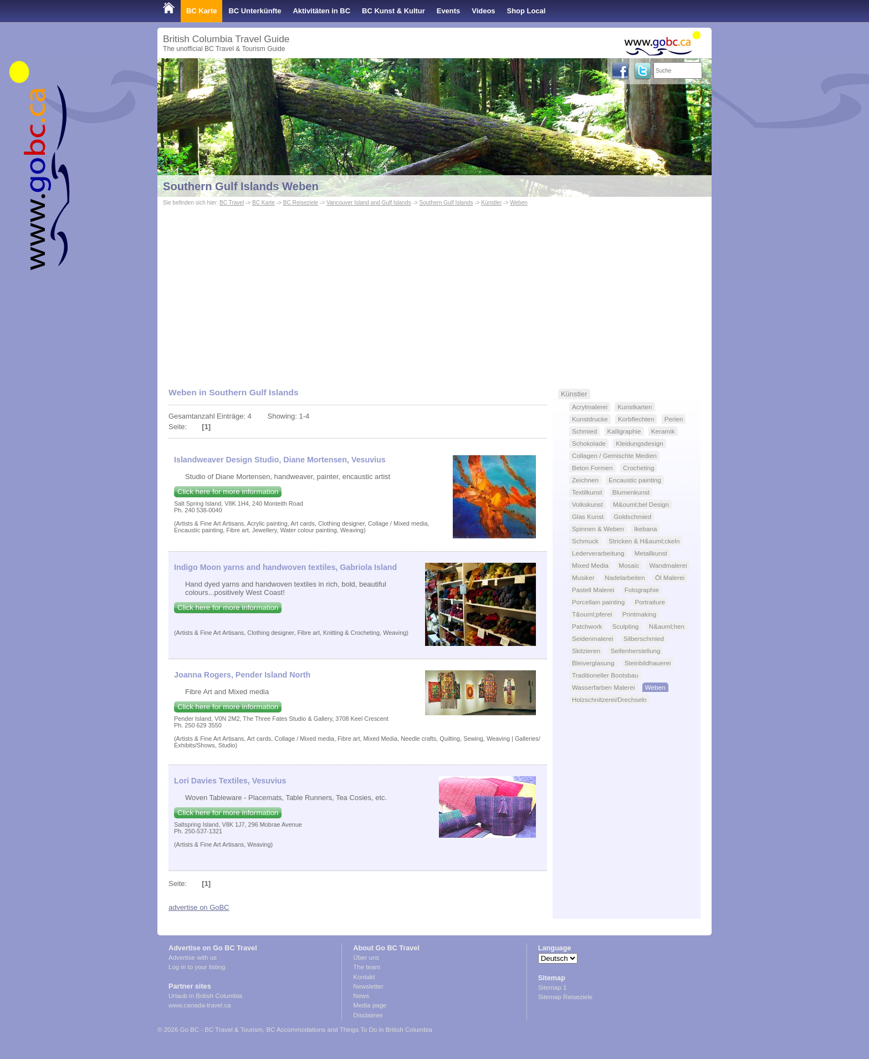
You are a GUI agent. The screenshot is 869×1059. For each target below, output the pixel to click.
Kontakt (364, 977)
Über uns (366, 957)
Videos (483, 11)
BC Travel (231, 203)
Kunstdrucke (590, 418)
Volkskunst (587, 504)
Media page (369, 1005)
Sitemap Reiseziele (565, 997)
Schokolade (589, 443)
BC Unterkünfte (254, 11)
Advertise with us (192, 957)
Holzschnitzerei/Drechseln (609, 699)
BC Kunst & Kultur (393, 11)
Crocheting (638, 467)
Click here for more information (227, 491)
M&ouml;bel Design (641, 504)
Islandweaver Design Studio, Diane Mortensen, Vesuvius (280, 459)
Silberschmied (643, 638)
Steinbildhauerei (648, 662)
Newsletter (368, 986)
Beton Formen (592, 467)
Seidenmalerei (593, 638)
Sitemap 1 (552, 987)
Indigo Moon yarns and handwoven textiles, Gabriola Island (285, 567)
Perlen (673, 418)
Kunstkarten (634, 406)
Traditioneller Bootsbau (605, 675)
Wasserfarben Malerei (603, 687)
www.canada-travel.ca (199, 1005)
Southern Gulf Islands (446, 203)
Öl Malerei (669, 577)
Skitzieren (586, 650)
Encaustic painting (635, 479)
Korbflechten (636, 418)
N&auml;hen (666, 626)
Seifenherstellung (635, 650)
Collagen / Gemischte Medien (614, 455)
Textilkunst (587, 492)
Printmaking (639, 614)
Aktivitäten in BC (321, 11)
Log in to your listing (196, 967)
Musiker (583, 577)
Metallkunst (651, 553)
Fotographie (642, 589)
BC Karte (201, 11)
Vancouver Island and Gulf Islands (368, 203)
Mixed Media (590, 565)
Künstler (491, 203)
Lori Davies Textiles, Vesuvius (230, 780)
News (361, 995)
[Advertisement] (434, 291)
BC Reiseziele (300, 203)
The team (366, 967)
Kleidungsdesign (639, 443)
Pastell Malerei (593, 589)
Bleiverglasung (593, 662)
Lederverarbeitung (598, 553)
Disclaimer (368, 1015)
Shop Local (526, 11)
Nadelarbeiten (625, 577)
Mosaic (628, 565)
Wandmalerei (668, 565)
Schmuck (585, 540)
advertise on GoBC (198, 907)
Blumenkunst (631, 492)
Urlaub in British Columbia (205, 995)
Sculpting (625, 626)
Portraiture (649, 601)
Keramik (663, 431)
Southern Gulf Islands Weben (241, 186)
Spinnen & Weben (598, 528)
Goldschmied (632, 516)
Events (448, 11)
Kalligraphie (624, 431)
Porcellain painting (598, 601)
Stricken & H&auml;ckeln (644, 540)
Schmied (584, 431)
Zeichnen (585, 479)
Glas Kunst (588, 516)
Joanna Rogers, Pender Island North (242, 674)
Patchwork (587, 626)
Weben (519, 203)
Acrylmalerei (589, 406)
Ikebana (645, 528)
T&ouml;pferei (592, 614)
